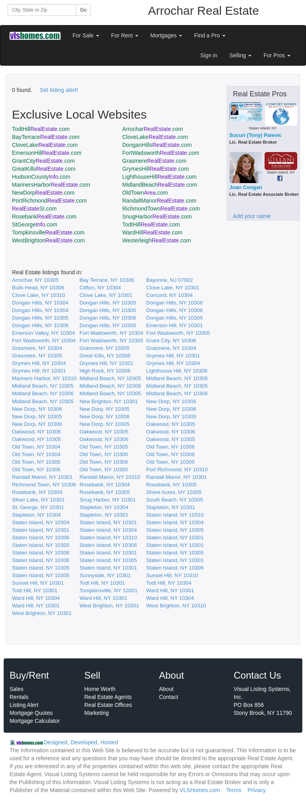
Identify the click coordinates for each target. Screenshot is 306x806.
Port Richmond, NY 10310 (177, 469)
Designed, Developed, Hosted (81, 742)
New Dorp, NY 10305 (171, 401)
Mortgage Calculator (35, 721)
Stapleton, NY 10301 (170, 507)
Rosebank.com (44, 216)
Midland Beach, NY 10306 (177, 378)
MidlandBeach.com (159, 184)
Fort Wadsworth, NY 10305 (178, 333)
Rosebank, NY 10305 (171, 485)
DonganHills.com (157, 145)
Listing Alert (24, 705)
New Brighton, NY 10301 (108, 401)
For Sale (86, 35)
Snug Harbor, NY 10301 (107, 500)
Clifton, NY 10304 (100, 288)
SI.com (34, 208)
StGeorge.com (34, 224)
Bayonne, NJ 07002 (169, 280)
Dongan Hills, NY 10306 (174, 303)
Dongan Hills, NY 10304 (40, 303)
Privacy (256, 790)
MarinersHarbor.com (51, 184)
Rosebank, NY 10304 (104, 485)
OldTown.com (145, 192)
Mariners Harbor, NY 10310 (44, 378)
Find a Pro (209, 35)
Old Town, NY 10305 (103, 447)
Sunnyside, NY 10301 (105, 575)
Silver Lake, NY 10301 (38, 500)
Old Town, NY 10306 (170, 447)
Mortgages (166, 35)
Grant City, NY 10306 (171, 340)
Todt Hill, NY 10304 (169, 583)
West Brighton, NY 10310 (176, 606)
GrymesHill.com (155, 169)
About (166, 689)
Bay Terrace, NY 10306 (106, 280)
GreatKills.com (44, 169)
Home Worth (100, 689)
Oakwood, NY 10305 (170, 424)
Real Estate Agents (108, 697)
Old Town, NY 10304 (36, 447)
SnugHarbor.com (157, 216)
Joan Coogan (246, 187)
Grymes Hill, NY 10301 (173, 356)
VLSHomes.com (200, 790)
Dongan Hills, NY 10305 (107, 303)
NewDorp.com (43, 192)
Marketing (96, 713)
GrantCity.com (43, 161)
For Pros (276, 55)
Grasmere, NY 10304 (37, 348)
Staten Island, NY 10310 (175, 515)
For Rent (124, 35)
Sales (17, 689)
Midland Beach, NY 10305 (110, 378)
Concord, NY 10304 (169, 295)
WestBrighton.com (48, 240)
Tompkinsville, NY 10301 (108, 590)
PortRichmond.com (49, 200)
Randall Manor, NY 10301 (42, 477)
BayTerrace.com (46, 137)
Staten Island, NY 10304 (40, 522)
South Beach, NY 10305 (174, 500)
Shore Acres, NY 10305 (174, 492)
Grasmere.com (154, 161)
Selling (241, 55)
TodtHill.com (41, 129)
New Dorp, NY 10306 (37, 409)
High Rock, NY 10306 (104, 371)
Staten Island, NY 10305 (175, 530)
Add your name (252, 216)
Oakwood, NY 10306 (36, 432)
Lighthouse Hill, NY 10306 (177, 371)
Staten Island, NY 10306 (40, 538)
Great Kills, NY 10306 (104, 356)
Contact (168, 697)
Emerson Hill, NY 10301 (174, 325)
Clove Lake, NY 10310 (38, 295)
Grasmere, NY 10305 (104, 348)
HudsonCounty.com (41, 177)
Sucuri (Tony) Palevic (256, 135)
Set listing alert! (59, 90)
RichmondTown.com (161, 208)
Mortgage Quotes (31, 713)
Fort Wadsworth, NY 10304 (111, 333)
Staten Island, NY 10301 (108, 522)
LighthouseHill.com (159, 177)
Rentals (19, 697)
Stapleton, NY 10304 (103, 507)
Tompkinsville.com (48, 232)
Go (83, 10)
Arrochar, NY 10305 (35, 280)
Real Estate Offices (108, 705)
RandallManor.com (159, 200)
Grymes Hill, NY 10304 (39, 363)
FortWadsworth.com (160, 153)
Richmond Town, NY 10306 (44, 485)
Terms (233, 790)
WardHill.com (152, 232)
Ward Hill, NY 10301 (170, 590)
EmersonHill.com (46, 153)
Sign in (209, 55)
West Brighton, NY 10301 (109, 606)
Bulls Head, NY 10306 (38, 288)
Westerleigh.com (156, 240)
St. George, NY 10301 (38, 507)
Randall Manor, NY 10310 (109, 477)
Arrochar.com (152, 129)
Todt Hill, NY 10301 (102, 583)
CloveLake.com (155, 137)
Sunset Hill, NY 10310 (172, 575)
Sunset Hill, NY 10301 (38, 583)
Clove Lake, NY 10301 (172, 288)
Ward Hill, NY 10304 (36, 598)
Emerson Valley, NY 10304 (43, 333)
